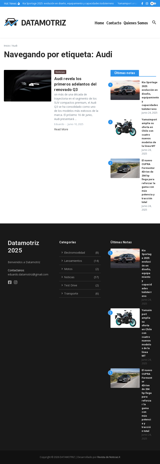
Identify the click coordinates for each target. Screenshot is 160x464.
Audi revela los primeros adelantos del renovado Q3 (75, 84)
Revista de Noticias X (108, 457)
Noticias (60, 72)
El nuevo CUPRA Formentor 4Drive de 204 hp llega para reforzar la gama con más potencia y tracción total (147, 400)
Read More (61, 129)
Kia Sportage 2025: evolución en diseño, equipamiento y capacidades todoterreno (147, 273)
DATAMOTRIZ (43, 22)
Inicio (7, 45)
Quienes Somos (136, 22)
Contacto (113, 22)
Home (99, 22)
